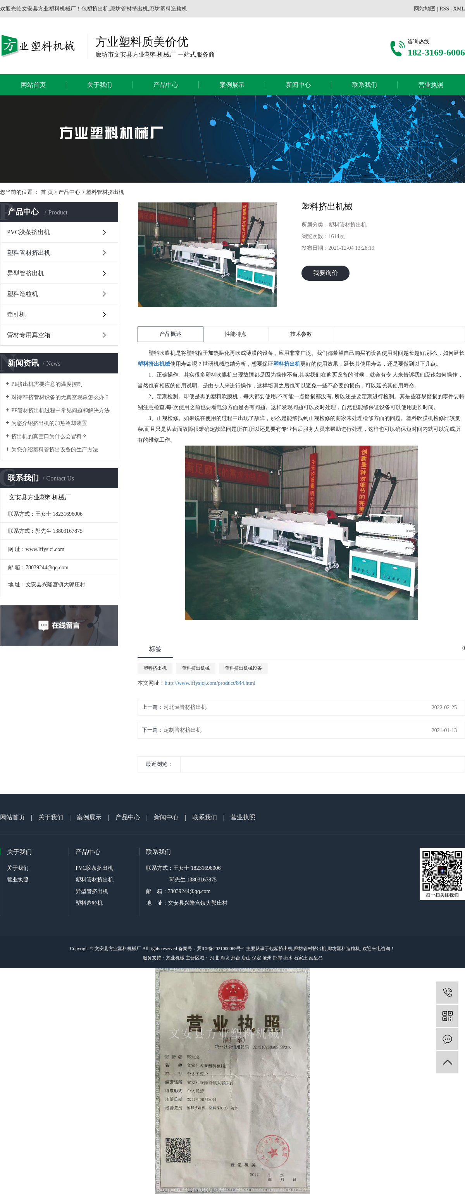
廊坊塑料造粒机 (343, 948)
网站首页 (33, 84)
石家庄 (301, 958)
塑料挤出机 (155, 668)
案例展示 (232, 84)
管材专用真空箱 (28, 335)
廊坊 (225, 958)
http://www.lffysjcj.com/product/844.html (210, 683)
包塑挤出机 (281, 948)
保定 (256, 958)
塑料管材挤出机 (105, 192)
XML (459, 9)
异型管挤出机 (25, 273)
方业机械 (175, 958)
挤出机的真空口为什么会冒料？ (49, 436)
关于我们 (99, 84)
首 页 (47, 192)
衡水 (288, 958)
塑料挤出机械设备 (243, 668)
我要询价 (325, 273)
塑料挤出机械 (196, 668)
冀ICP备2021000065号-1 (221, 948)
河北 (214, 958)
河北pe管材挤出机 (185, 707)
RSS (444, 9)
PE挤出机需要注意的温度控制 (47, 384)
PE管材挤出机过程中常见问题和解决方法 (60, 410)
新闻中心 (298, 84)
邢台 (235, 958)
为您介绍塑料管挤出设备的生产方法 (54, 450)
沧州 (267, 958)
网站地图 (425, 9)
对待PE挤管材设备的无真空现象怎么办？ (60, 397)
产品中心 (165, 84)
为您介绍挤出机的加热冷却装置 (49, 423)
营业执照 (430, 84)
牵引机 (16, 314)
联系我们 (364, 84)
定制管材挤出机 (183, 730)
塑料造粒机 (22, 293)
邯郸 (277, 958)
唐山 (246, 958)
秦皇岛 (316, 958)
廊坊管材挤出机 (310, 948)
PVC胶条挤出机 (28, 232)
